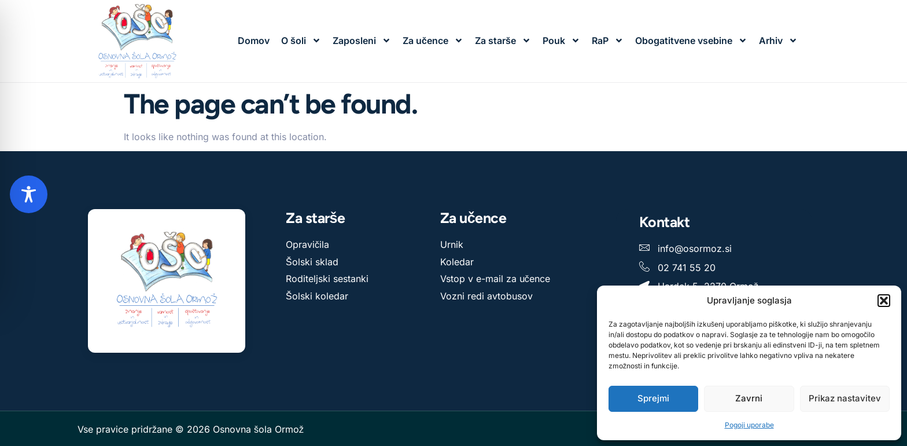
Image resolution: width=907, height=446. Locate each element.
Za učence (433, 40)
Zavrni (748, 398)
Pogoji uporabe (749, 425)
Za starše (503, 40)
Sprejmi (653, 398)
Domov (254, 40)
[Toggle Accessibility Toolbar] (29, 194)
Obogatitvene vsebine (691, 40)
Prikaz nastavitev (845, 398)
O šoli (301, 40)
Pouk (561, 40)
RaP (608, 40)
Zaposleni (362, 40)
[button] (884, 300)
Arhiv (778, 40)
